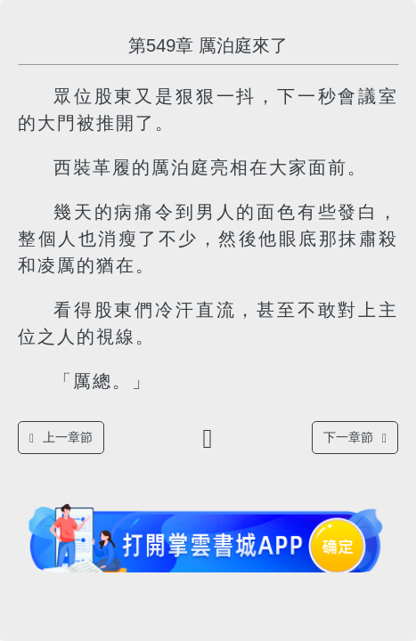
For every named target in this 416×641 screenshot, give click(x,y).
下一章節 (355, 437)
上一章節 (61, 437)
